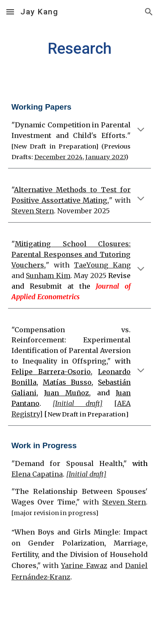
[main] (79, 48)
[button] (10, 11)
